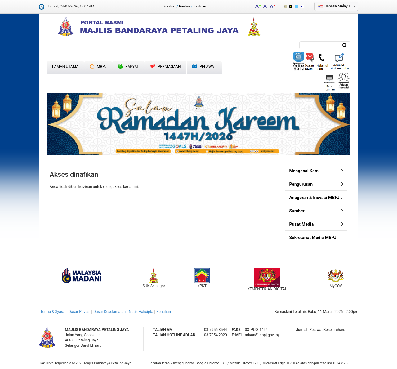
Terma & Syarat (52, 311)
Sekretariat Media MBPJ (313, 237)
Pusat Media (301, 224)
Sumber (297, 210)
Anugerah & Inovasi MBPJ (314, 197)
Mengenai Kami (304, 170)
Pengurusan (301, 184)
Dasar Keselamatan (109, 311)
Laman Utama (65, 66)
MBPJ (98, 66)
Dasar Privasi (79, 311)
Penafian (163, 311)
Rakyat (128, 66)
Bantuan (200, 6)
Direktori (169, 6)
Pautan (184, 6)
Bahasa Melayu (337, 6)
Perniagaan (165, 66)
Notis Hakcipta (141, 311)
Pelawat (204, 66)
